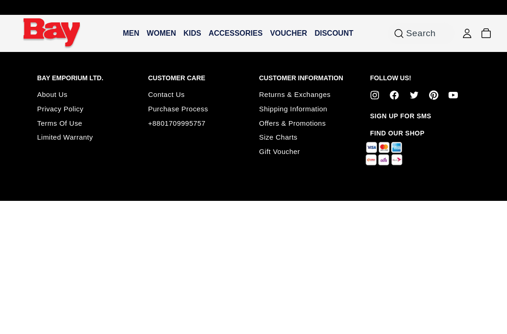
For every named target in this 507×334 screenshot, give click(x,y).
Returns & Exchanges (295, 94)
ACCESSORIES (236, 33)
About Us (52, 94)
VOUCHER (288, 33)
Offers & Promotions (292, 123)
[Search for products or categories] (399, 33)
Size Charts (278, 137)
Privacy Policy (60, 109)
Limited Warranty (65, 137)
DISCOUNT (333, 33)
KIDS (192, 33)
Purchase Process (178, 109)
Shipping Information (293, 109)
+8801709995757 (176, 123)
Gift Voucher (279, 151)
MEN (131, 33)
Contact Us (166, 94)
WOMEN (161, 33)
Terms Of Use (59, 123)
